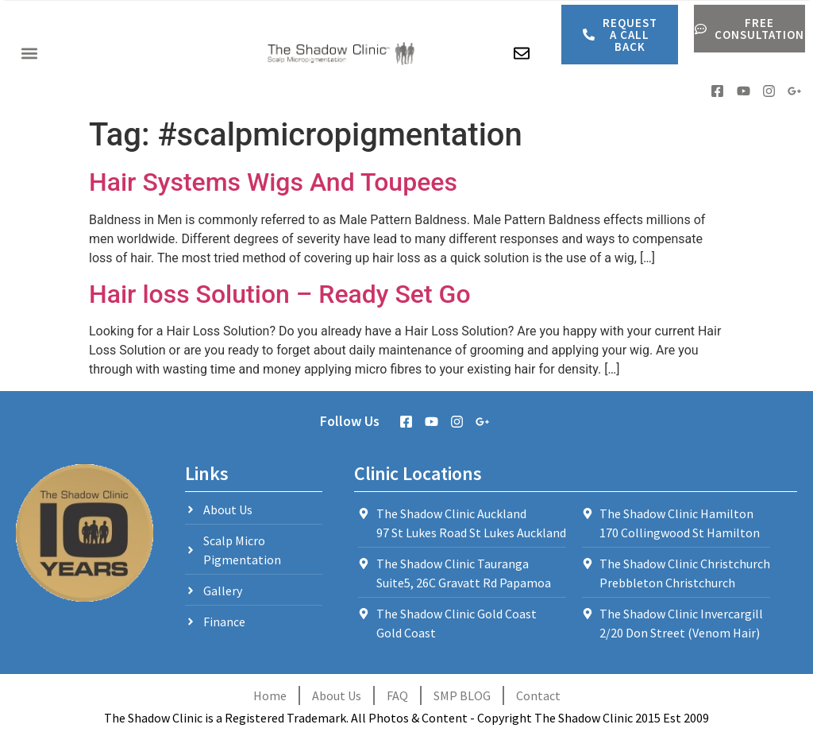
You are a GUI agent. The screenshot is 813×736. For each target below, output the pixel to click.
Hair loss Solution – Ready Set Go (280, 294)
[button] (29, 54)
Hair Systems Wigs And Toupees (273, 182)
